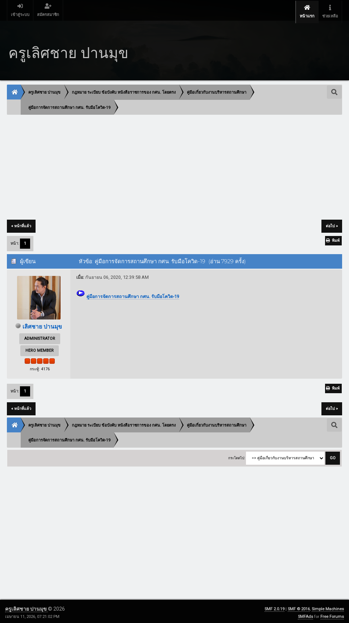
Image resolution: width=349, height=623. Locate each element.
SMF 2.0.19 (274, 606)
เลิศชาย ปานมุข (42, 323)
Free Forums (332, 614)
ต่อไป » (332, 223)
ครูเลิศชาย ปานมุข (26, 606)
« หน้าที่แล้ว (21, 223)
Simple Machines (328, 606)
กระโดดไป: (236, 455)
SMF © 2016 (299, 606)
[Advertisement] (174, 165)
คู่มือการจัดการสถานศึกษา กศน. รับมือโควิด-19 (132, 293)
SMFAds (305, 614)
